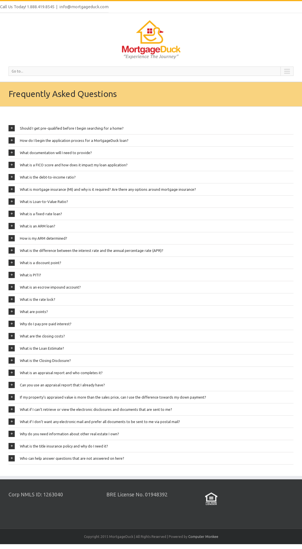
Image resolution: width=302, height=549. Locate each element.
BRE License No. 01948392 (137, 494)
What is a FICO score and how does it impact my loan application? (68, 165)
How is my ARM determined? (38, 238)
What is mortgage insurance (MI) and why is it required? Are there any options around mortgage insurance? (102, 189)
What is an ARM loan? (32, 226)
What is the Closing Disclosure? (40, 360)
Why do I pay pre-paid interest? (40, 324)
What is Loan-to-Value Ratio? (38, 201)
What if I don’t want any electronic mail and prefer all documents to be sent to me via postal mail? (94, 422)
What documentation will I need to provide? (50, 153)
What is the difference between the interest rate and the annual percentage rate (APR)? (86, 250)
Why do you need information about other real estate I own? (64, 434)
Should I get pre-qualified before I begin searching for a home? (66, 128)
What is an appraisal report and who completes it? (56, 373)
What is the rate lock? (32, 299)
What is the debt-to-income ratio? (42, 177)
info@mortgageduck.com (84, 6)
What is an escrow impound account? (45, 287)
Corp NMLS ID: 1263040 (36, 494)
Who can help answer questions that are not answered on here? (66, 458)
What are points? (28, 311)
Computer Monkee (203, 536)
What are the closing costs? (37, 336)
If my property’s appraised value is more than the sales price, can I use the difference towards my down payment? (107, 397)
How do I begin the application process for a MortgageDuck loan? (68, 140)
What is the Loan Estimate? (36, 348)
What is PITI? (25, 275)
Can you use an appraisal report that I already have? (57, 385)
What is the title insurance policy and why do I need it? (58, 446)
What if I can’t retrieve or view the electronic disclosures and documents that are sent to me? (90, 409)
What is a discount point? (35, 263)
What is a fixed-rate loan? (35, 214)
